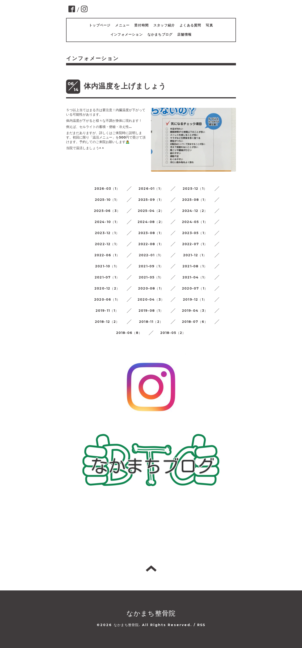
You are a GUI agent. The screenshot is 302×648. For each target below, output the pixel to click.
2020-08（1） (151, 288)
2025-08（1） (195, 200)
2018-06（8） (129, 333)
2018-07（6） (195, 322)
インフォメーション (126, 34)
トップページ (99, 25)
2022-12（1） (107, 244)
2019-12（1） (195, 299)
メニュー (122, 25)
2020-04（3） (151, 299)
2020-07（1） (195, 288)
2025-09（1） (151, 200)
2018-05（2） (173, 333)
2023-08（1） (151, 233)
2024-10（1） (107, 222)
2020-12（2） (107, 288)
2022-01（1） (151, 255)
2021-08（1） (194, 266)
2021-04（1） (195, 277)
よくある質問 (190, 25)
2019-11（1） (107, 310)
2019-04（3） (195, 310)
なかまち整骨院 (151, 613)
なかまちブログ (159, 34)
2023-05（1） (195, 233)
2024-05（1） (195, 222)
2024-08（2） (151, 222)
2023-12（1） (107, 233)
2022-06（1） (107, 255)
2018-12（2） (107, 322)
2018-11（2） (151, 322)
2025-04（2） (151, 211)
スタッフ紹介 (164, 25)
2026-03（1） (107, 188)
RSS (201, 625)
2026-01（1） (151, 188)
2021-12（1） (195, 255)
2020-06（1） (107, 299)
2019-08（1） (151, 310)
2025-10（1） (107, 200)
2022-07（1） (195, 244)
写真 (209, 25)
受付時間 (141, 25)
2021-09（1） (151, 266)
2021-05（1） (151, 277)
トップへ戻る (151, 568)
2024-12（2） (195, 211)
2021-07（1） (107, 277)
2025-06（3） (107, 211)
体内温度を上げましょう (125, 86)
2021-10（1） (107, 266)
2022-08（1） (151, 244)
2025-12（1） (195, 188)
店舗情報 (184, 34)
